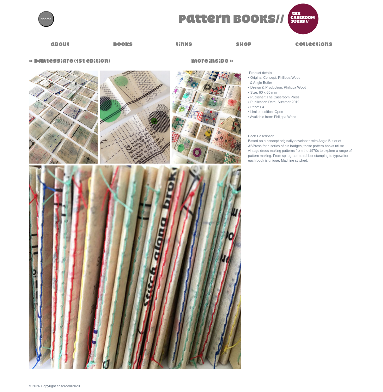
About (60, 44)
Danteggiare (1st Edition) (72, 61)
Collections (313, 44)
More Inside (209, 61)
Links (184, 44)
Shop (244, 44)
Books (123, 44)
